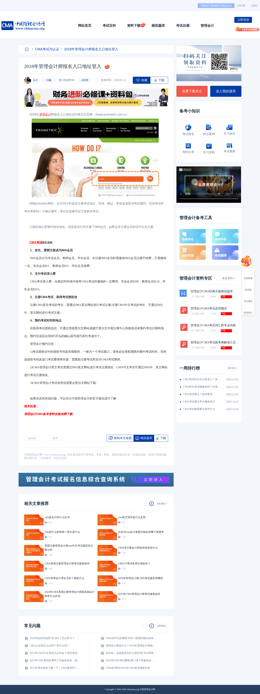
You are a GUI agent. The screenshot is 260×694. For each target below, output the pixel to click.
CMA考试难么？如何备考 (197, 394)
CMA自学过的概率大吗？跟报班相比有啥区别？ (131, 638)
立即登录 (243, 19)
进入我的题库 (226, 91)
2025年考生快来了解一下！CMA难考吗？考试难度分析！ (55, 668)
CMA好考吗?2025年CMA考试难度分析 (128, 668)
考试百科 (109, 25)
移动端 (248, 286)
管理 (55, 438)
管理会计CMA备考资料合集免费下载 (48, 414)
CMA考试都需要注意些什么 (199, 409)
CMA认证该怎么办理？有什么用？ (49, 645)
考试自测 (182, 25)
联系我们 (248, 309)
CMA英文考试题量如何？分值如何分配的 (201, 386)
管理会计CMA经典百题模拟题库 (212, 291)
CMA (254, 5)
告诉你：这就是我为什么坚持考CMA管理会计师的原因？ (131, 653)
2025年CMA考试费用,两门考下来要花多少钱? (131, 660)
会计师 (32, 438)
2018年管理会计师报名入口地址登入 (89, 49)
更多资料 (228, 278)
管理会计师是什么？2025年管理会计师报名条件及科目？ (131, 645)
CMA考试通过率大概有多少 (199, 401)
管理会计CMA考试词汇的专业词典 (213, 325)
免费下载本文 (192, 91)
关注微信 (248, 297)
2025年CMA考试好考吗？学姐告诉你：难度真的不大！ (55, 660)
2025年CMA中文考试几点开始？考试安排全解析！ (55, 653)
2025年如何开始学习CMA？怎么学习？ (52, 638)
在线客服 (248, 274)
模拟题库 (158, 25)
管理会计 (207, 25)
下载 (223, 296)
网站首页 (84, 25)
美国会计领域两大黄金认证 (216, 5)
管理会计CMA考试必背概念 (209, 308)
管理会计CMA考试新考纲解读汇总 (213, 342)
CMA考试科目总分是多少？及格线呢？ (201, 379)
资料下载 (133, 25)
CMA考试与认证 (45, 49)
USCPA (241, 5)
